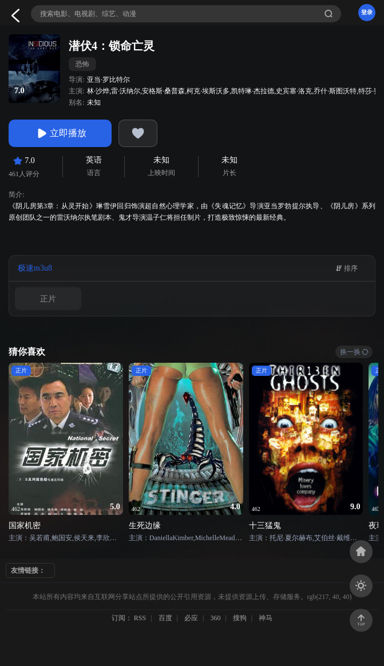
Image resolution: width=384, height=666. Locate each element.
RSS (140, 618)
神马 (265, 618)
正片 (48, 299)
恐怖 (82, 64)
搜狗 (240, 618)
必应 (191, 618)
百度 (165, 618)
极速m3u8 (35, 268)
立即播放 (60, 133)
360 (215, 618)
